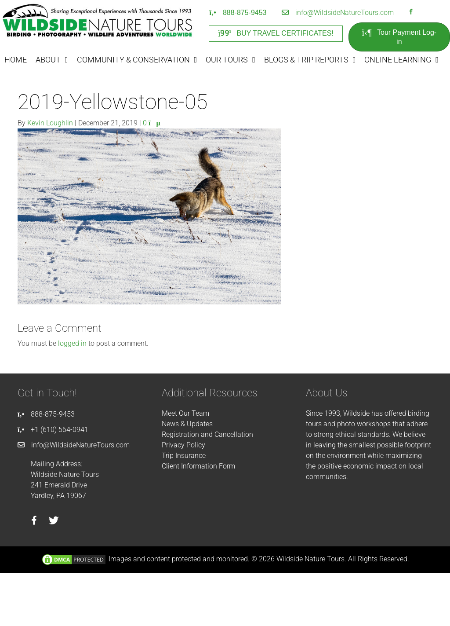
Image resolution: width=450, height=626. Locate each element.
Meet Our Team (185, 413)
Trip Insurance (184, 455)
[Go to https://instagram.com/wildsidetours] (422, 12)
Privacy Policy (183, 445)
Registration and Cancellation (207, 434)
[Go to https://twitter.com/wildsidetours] (53, 522)
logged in (72, 343)
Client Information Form (198, 466)
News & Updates (187, 424)
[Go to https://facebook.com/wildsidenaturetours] (410, 12)
